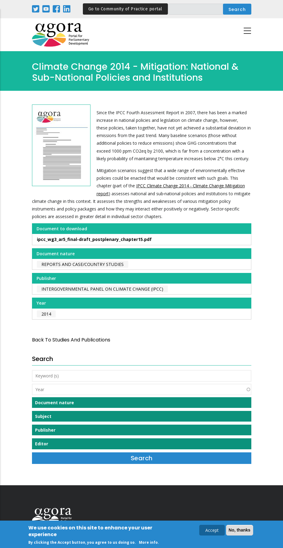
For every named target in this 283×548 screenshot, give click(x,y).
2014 (46, 314)
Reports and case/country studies (82, 264)
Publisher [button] (45, 430)
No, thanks (240, 531)
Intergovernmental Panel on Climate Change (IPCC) (102, 289)
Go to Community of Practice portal (125, 9)
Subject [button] (43, 416)
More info (148, 543)
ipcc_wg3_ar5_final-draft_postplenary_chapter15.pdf (94, 239)
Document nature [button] (54, 402)
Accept (212, 531)
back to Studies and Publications (71, 339)
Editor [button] (41, 444)
